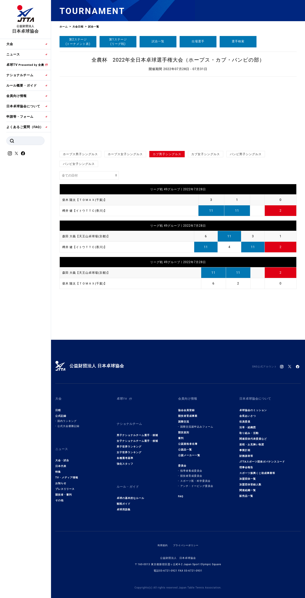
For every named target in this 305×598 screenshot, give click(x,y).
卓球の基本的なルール (130, 489)
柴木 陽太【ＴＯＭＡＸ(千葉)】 (86, 200)
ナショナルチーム (19, 75)
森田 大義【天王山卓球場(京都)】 (87, 236)
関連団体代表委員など (253, 435)
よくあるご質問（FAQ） (24, 127)
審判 (181, 435)
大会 (9, 44)
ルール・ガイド (128, 480)
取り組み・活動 (249, 430)
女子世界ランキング (129, 446)
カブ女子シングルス (205, 154)
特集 (58, 466)
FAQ (180, 493)
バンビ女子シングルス (79, 164)
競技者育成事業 (187, 413)
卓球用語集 (123, 501)
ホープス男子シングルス (80, 154)
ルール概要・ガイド (21, 85)
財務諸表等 (246, 453)
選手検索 (238, 41)
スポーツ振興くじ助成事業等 (257, 470)
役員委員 (244, 418)
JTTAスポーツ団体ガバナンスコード (262, 458)
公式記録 (60, 413)
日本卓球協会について (23, 106)
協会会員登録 (186, 407)
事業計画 (244, 447)
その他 (59, 494)
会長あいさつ (247, 413)
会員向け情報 (16, 96)
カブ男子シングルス (167, 154)
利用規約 (161, 536)
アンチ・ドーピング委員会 (196, 483)
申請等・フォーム (19, 117)
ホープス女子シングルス (125, 154)
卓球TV (25, 65)
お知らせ (60, 477)
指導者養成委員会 (191, 467)
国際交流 (183, 418)
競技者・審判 (63, 489)
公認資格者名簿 (187, 440)
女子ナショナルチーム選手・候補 (137, 435)
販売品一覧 (246, 493)
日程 (58, 407)
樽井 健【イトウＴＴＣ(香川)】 (86, 211)
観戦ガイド (123, 495)
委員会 (182, 462)
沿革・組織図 (247, 424)
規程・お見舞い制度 (251, 441)
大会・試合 (62, 454)
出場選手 (198, 41)
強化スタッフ (125, 458)
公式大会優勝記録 (68, 423)
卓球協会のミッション (253, 407)
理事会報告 (246, 464)
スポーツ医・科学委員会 (195, 477)
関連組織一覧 (247, 487)
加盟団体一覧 (247, 475)
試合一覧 (158, 41)
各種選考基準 (125, 452)
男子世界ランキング (129, 440)
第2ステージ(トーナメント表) (78, 42)
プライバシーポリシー (186, 536)
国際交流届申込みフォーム (196, 423)
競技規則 (183, 429)
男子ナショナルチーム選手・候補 (137, 429)
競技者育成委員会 (191, 472)
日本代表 (60, 460)
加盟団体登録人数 (250, 481)
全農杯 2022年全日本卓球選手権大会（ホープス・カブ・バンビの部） (178, 60)
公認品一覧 (185, 446)
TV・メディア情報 (66, 471)
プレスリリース (65, 483)
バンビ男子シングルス (246, 154)
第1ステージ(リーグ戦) (118, 42)
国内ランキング (67, 418)
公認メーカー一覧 (189, 452)
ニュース (13, 54)
